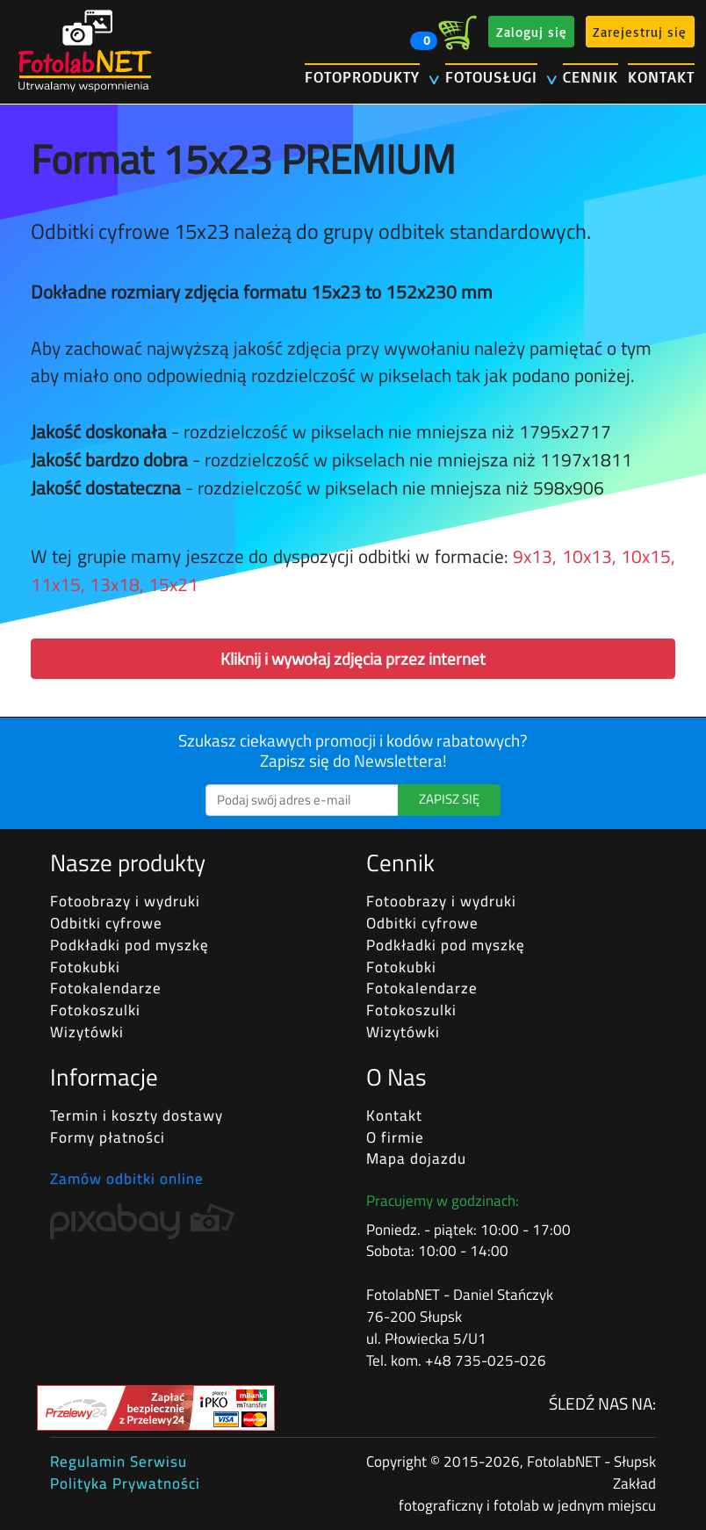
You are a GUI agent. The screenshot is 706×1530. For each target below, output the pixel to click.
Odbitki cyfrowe (106, 923)
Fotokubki (85, 967)
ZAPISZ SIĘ (449, 799)
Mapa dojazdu (416, 1158)
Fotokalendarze (106, 988)
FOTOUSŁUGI (491, 77)
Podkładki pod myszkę (129, 945)
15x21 (173, 584)
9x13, (535, 556)
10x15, (648, 556)
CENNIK (590, 77)
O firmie (395, 1137)
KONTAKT (661, 77)
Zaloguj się (531, 31)
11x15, (58, 584)
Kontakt (394, 1115)
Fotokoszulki (95, 1010)
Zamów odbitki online (127, 1178)
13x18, (117, 584)
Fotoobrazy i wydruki (125, 901)
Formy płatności (107, 1137)
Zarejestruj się (640, 31)
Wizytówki (87, 1032)
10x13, (589, 556)
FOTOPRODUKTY (362, 77)
